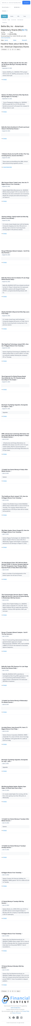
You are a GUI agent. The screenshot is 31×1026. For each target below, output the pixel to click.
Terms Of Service (16, 1013)
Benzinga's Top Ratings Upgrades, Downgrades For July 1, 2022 (15, 760)
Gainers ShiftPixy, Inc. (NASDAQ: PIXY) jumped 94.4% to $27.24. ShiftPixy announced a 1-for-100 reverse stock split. (16, 73)
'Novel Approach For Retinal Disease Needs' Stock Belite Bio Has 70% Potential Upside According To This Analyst (14, 378)
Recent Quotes (5, 7)
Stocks (11, 16)
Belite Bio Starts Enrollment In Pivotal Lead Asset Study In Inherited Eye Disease (15, 128)
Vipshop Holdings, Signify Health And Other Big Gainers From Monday (15, 217)
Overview (4, 19)
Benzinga (4, 79)
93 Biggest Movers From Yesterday (12, 933)
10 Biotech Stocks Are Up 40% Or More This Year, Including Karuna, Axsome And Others (15, 154)
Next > (18, 49)
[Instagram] (21, 1018)
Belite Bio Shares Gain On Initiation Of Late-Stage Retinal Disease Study (15, 278)
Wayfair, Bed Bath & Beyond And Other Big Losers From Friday (15, 312)
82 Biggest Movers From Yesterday (12, 872)
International (20, 19)
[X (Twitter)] (9, 1018)
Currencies (13, 19)
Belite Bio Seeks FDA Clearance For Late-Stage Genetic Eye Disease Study (15, 667)
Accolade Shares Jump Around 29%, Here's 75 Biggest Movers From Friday (14, 728)
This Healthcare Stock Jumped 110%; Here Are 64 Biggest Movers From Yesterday (15, 497)
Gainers (5, 477)
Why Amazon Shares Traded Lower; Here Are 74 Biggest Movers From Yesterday (15, 183)
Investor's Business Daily (7, 167)
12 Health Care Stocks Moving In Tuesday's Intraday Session (14, 846)
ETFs (18, 16)
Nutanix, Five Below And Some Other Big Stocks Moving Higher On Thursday (15, 95)
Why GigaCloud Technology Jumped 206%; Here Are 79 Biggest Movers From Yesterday (15, 345)
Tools (24, 16)
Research (24, 40)
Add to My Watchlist (5, 37)
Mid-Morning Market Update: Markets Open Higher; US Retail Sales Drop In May (14, 787)
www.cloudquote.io (15, 1007)
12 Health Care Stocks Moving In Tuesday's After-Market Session (15, 819)
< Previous (3, 49)
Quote (6, 40)
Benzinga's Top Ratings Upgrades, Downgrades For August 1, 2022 (15, 405)
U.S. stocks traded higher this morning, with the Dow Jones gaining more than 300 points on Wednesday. (15, 795)
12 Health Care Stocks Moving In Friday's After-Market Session (15, 470)
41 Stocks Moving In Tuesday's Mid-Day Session (13, 902)
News (9, 19)
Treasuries (4, 22)
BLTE (24, 29)
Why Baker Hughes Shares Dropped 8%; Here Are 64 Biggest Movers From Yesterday (15, 531)
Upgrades (5, 412)
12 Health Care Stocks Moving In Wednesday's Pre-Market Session (15, 701)
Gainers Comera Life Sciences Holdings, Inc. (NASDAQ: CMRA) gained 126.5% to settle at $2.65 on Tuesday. (16, 880)
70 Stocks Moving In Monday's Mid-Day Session (13, 967)
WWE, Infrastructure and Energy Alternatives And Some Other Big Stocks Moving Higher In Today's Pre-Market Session (15, 435)
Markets (4, 16)
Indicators (4, 11)
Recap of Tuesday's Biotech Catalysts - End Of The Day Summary (14, 633)
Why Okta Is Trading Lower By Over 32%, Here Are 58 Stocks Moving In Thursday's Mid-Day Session (14, 64)
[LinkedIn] (17, 1018)
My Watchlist (17, 7)
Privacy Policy (25, 1011)
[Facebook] (13, 1018)
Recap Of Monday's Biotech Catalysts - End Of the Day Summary (15, 251)
